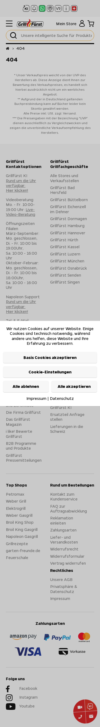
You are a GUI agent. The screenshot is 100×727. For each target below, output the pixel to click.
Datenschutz (62, 398)
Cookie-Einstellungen (50, 371)
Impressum (36, 398)
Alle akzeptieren (74, 386)
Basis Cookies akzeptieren (50, 357)
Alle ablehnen (26, 386)
